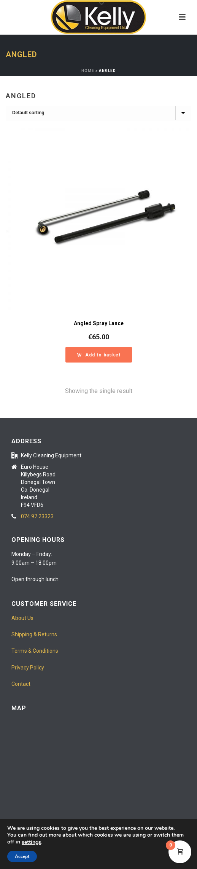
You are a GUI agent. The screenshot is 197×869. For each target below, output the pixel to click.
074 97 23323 (37, 516)
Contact (20, 684)
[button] (98, 355)
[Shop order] (98, 113)
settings (31, 842)
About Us (22, 618)
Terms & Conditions (34, 651)
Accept (22, 856)
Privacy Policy (27, 668)
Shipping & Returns (34, 634)
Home (87, 71)
